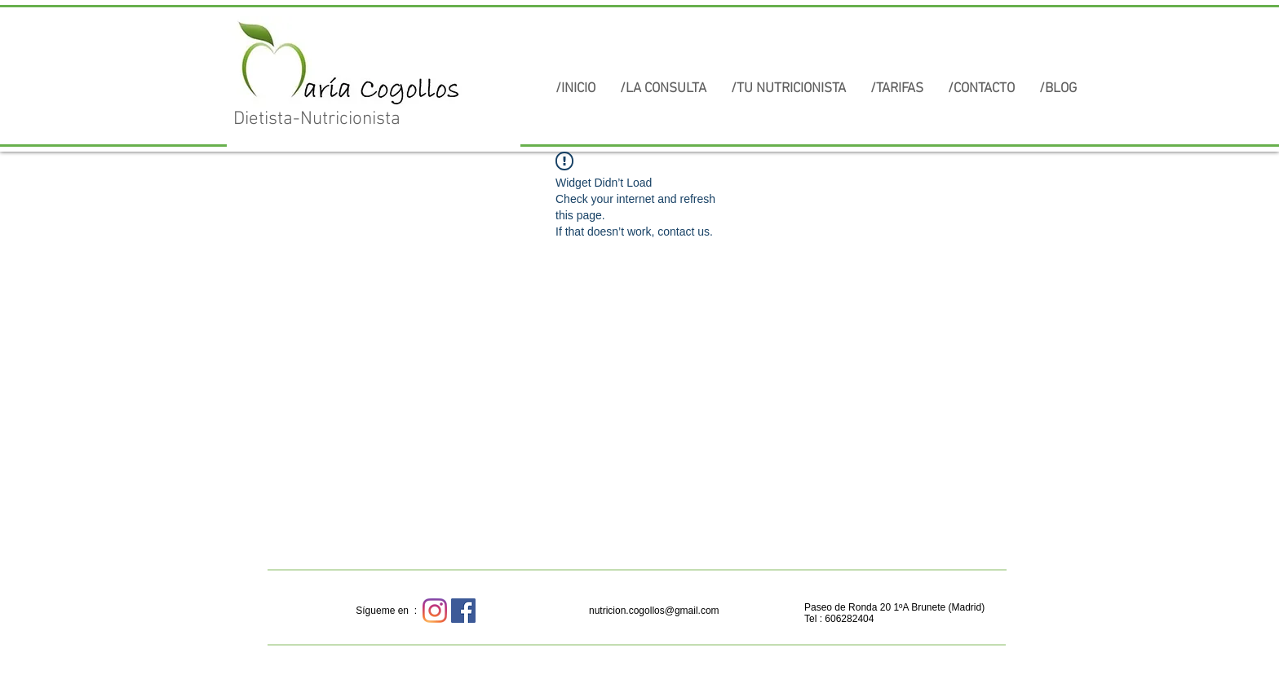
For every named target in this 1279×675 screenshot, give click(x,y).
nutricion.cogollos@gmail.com (654, 610)
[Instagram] (435, 610)
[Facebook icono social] (463, 610)
